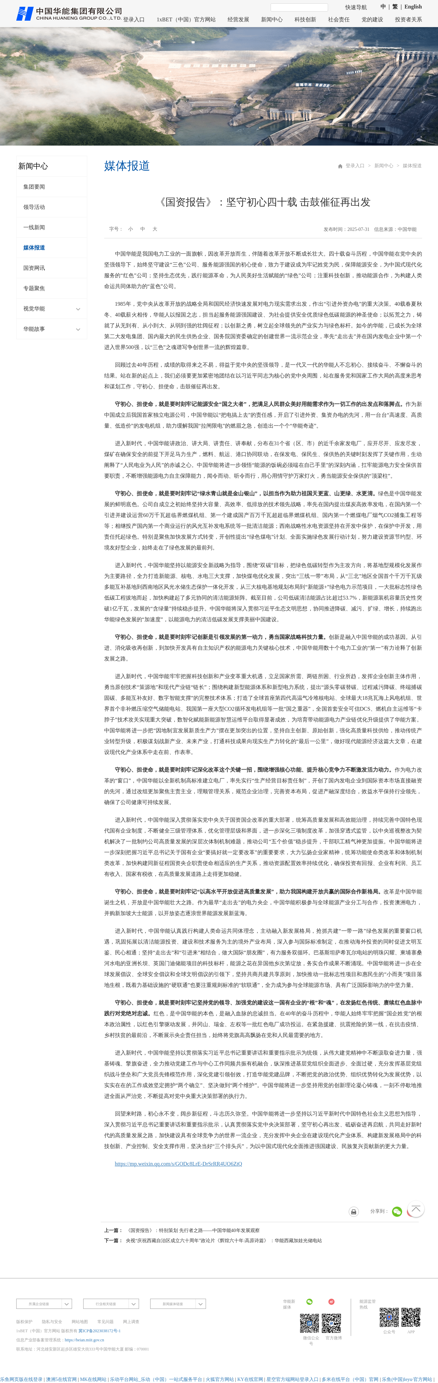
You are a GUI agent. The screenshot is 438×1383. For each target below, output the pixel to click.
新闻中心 (272, 19)
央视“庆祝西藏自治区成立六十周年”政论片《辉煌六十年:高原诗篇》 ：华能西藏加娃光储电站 (224, 1240)
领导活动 (34, 207)
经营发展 (238, 19)
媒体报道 (34, 248)
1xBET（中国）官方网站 (186, 19)
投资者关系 (408, 19)
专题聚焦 (34, 288)
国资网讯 (34, 268)
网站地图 (80, 1321)
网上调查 (131, 1321)
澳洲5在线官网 (61, 1379)
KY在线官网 (250, 1379)
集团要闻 (34, 187)
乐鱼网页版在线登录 (21, 1379)
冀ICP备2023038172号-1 (99, 1330)
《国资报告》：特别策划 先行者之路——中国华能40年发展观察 (193, 1230)
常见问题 (105, 1321)
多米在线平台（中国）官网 (350, 1379)
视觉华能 (53, 309)
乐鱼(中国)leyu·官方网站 (407, 1379)
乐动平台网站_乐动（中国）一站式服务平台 (156, 1379)
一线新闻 (34, 227)
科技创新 (305, 19)
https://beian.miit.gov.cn (84, 1340)
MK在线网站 (93, 1379)
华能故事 (53, 329)
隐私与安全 (52, 1321)
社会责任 (339, 19)
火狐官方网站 (220, 1379)
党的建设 (372, 19)
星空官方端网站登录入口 (293, 1379)
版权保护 (24, 1321)
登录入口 (134, 19)
